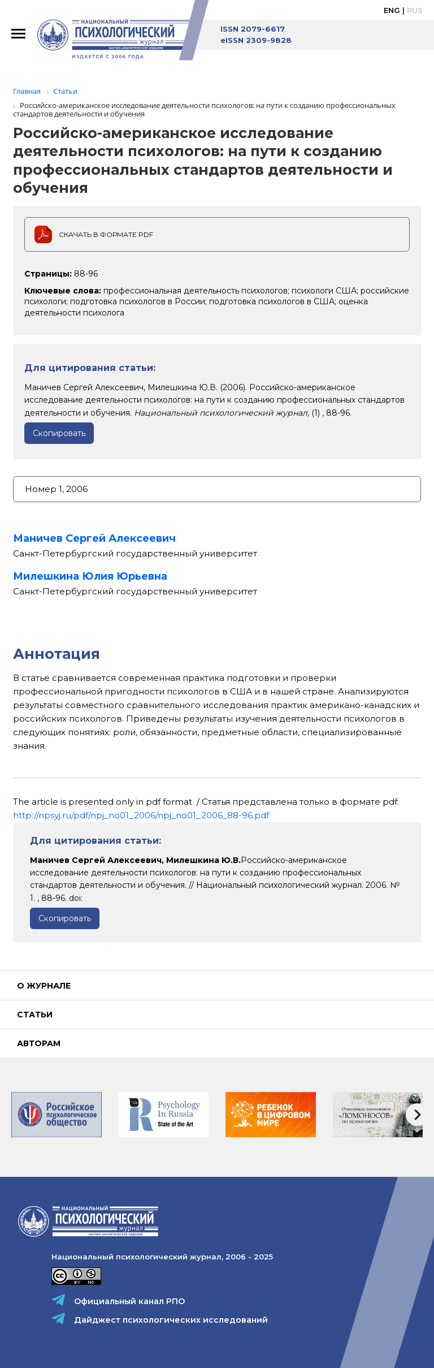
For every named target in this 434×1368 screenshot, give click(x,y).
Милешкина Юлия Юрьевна (90, 576)
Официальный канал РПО (129, 1301)
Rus (415, 10)
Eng (392, 10)
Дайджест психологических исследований (171, 1320)
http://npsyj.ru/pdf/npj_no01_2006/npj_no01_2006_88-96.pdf (141, 815)
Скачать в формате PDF (106, 234)
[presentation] (417, 1114)
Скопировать (59, 433)
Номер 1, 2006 (56, 489)
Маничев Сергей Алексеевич (94, 538)
